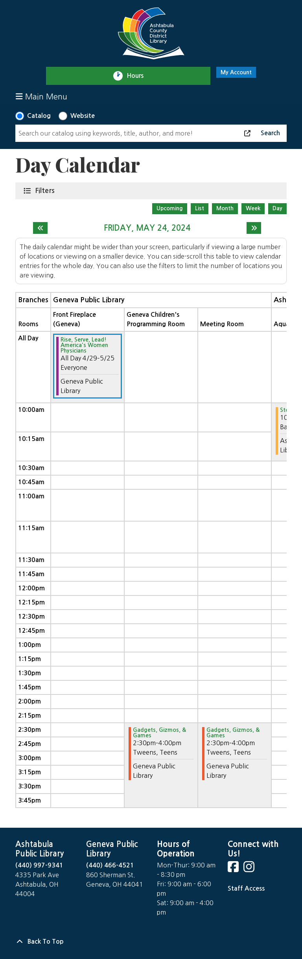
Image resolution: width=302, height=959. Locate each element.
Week (253, 208)
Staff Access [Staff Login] (246, 888)
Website (82, 116)
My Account (236, 72)
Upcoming (170, 208)
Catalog (39, 116)
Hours (138, 76)
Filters (46, 190)
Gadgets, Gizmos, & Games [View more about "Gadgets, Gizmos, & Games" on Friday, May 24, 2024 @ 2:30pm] (159, 732)
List (199, 208)
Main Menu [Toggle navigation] (41, 96)
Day (277, 208)
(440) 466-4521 (110, 865)
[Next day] (254, 228)
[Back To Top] (151, 942)
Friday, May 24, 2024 (147, 228)
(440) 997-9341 (39, 865)
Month (225, 208)
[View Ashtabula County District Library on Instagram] (249, 869)
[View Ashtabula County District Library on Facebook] (234, 869)
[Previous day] (40, 228)
